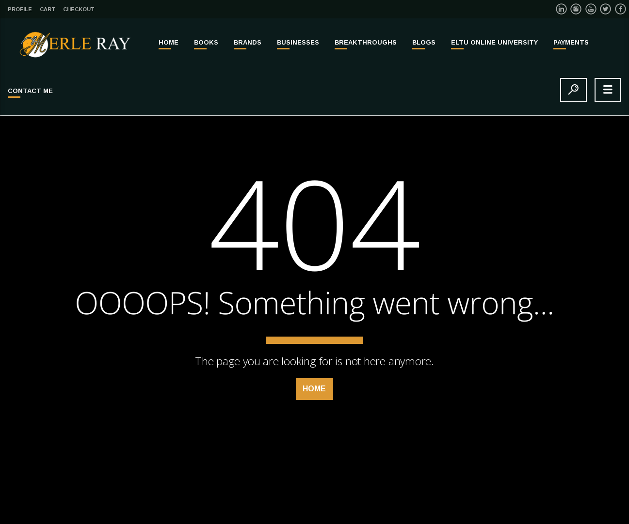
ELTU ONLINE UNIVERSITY (494, 42)
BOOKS (206, 42)
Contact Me (30, 90)
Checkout (79, 9)
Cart (47, 9)
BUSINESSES (298, 42)
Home (168, 42)
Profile (20, 9)
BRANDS (247, 42)
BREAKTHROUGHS (366, 42)
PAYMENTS (571, 42)
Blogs (423, 42)
